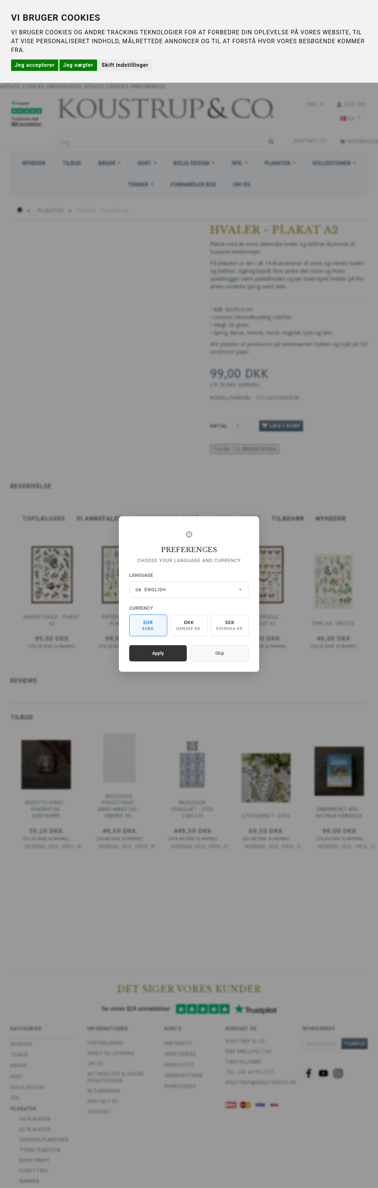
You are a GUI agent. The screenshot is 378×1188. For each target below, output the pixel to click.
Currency (141, 608)
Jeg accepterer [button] (35, 65)
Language (141, 575)
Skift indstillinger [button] (125, 65)
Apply (158, 653)
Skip (219, 653)
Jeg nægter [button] (78, 65)
